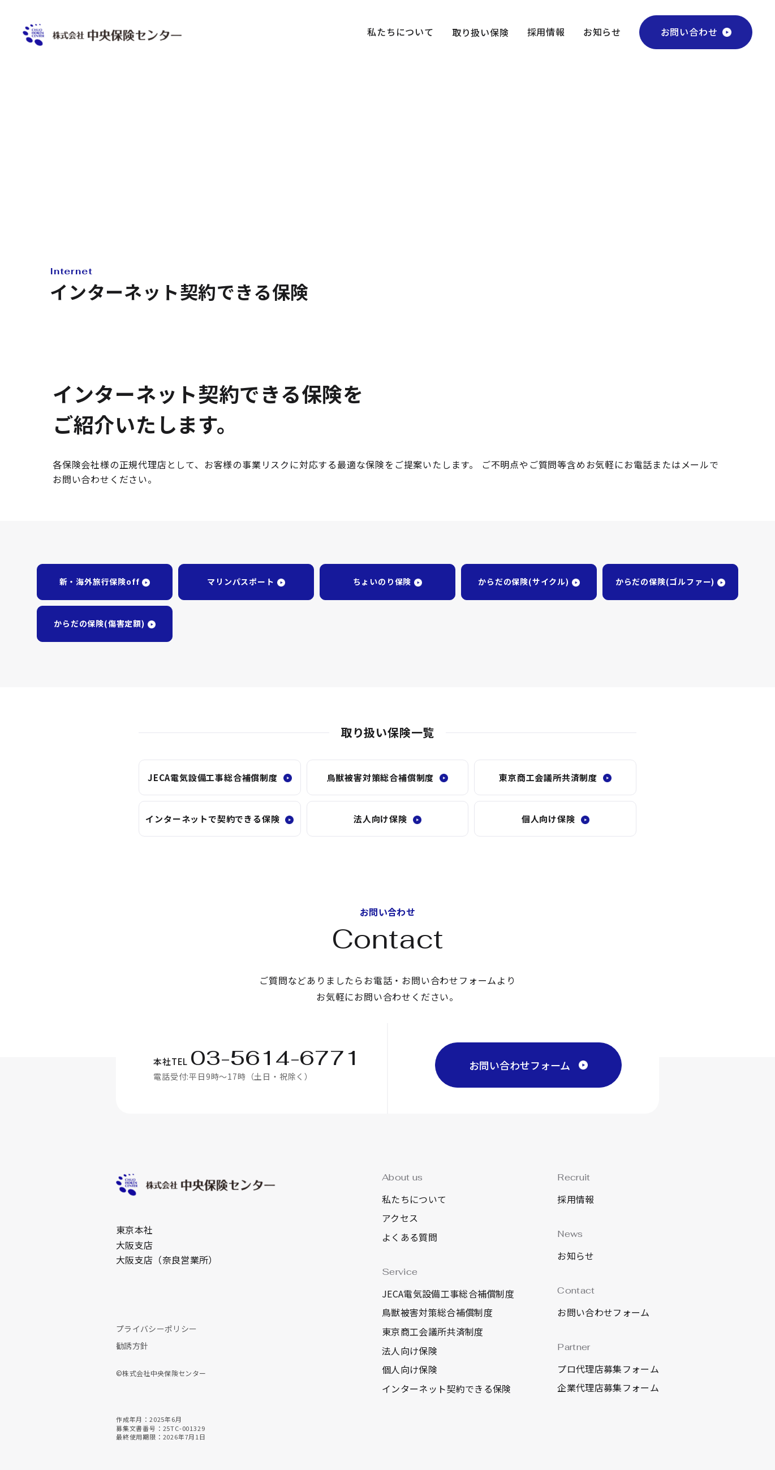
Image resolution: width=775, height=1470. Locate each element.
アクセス (400, 1218)
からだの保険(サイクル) (523, 581)
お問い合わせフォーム (603, 1312)
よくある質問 (409, 1237)
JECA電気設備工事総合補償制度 (213, 777)
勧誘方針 (132, 1345)
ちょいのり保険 (382, 581)
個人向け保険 (548, 819)
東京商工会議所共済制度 (548, 777)
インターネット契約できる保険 (446, 1388)
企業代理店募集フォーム (608, 1387)
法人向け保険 (380, 819)
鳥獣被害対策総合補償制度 (380, 777)
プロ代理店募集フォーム (608, 1369)
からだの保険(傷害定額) (99, 623)
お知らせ (602, 31)
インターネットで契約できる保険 (212, 819)
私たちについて (400, 31)
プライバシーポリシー (156, 1328)
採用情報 (546, 31)
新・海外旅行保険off (99, 581)
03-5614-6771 (275, 1058)
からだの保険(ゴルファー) (664, 581)
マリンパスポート (240, 581)
